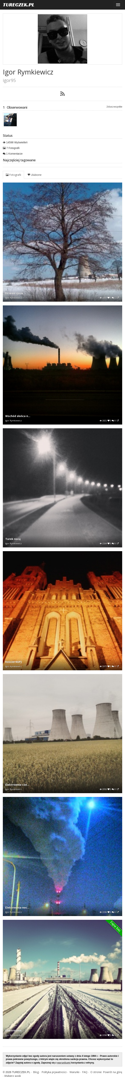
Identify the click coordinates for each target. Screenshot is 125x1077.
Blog (36, 1072)
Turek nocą (12, 539)
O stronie (96, 1072)
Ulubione (34, 175)
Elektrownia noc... (17, 907)
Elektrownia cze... (17, 784)
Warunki (74, 1072)
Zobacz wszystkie (114, 106)
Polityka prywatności (54, 1072)
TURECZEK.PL (18, 4)
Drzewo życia (14, 293)
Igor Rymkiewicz (13, 297)
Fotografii (13, 175)
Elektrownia (13, 1030)
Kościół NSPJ (13, 662)
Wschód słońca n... (17, 416)
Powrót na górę (112, 1072)
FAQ (84, 1072)
